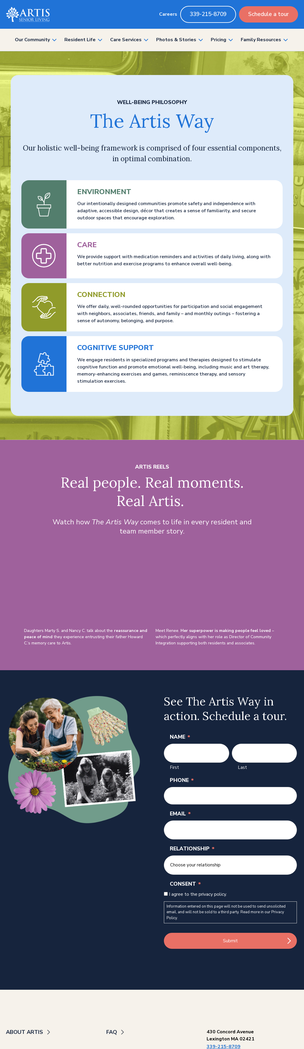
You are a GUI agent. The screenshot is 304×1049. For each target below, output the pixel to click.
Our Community (32, 39)
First (174, 767)
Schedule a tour (268, 14)
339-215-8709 (208, 14)
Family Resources (261, 39)
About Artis (24, 1032)
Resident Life (80, 39)
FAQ (111, 1032)
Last (242, 767)
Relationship (192, 848)
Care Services (126, 39)
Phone (182, 780)
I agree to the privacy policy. (198, 894)
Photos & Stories (176, 39)
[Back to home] (28, 14)
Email (180, 813)
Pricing (218, 39)
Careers (168, 14)
